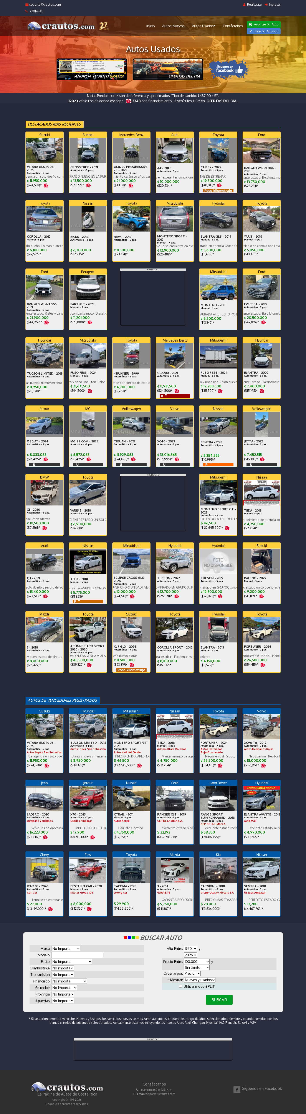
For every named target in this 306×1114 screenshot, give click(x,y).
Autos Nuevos (173, 26)
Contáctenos (233, 26)
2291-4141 (33, 11)
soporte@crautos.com (43, 4)
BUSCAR (219, 999)
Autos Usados (203, 25)
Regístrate (252, 4)
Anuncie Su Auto (264, 24)
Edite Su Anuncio (264, 31)
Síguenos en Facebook (262, 1088)
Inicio (150, 26)
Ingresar (273, 4)
